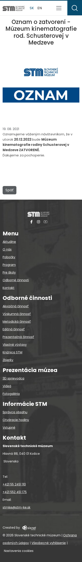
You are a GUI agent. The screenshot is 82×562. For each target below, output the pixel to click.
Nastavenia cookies (18, 551)
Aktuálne (9, 242)
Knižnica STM (12, 352)
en (39, 8)
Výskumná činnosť (17, 314)
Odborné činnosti (16, 280)
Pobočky (9, 257)
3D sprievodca (13, 378)
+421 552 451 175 (15, 492)
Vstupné (9, 427)
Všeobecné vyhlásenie (48, 543)
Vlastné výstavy (15, 344)
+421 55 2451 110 (14, 484)
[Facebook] (31, 222)
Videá (7, 386)
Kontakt (8, 288)
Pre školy (9, 272)
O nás (7, 249)
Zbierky (8, 360)
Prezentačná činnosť (18, 337)
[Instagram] (38, 222)
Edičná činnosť (14, 329)
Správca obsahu (15, 412)
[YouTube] (45, 222)
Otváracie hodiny (16, 420)
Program (9, 265)
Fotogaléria (11, 394)
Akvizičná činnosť (16, 306)
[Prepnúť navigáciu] (59, 8)
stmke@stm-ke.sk (16, 507)
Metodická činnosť (17, 321)
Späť (9, 190)
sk (32, 8)
